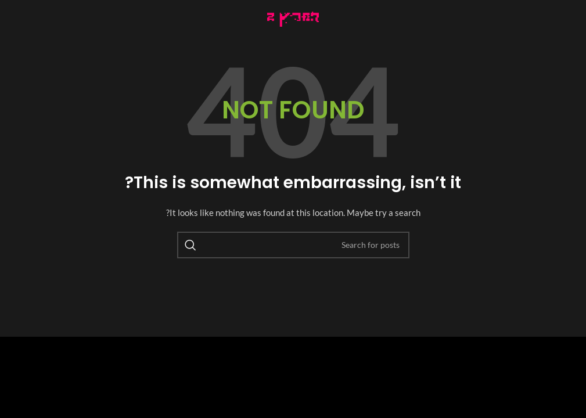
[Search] (293, 245)
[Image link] (293, 18)
